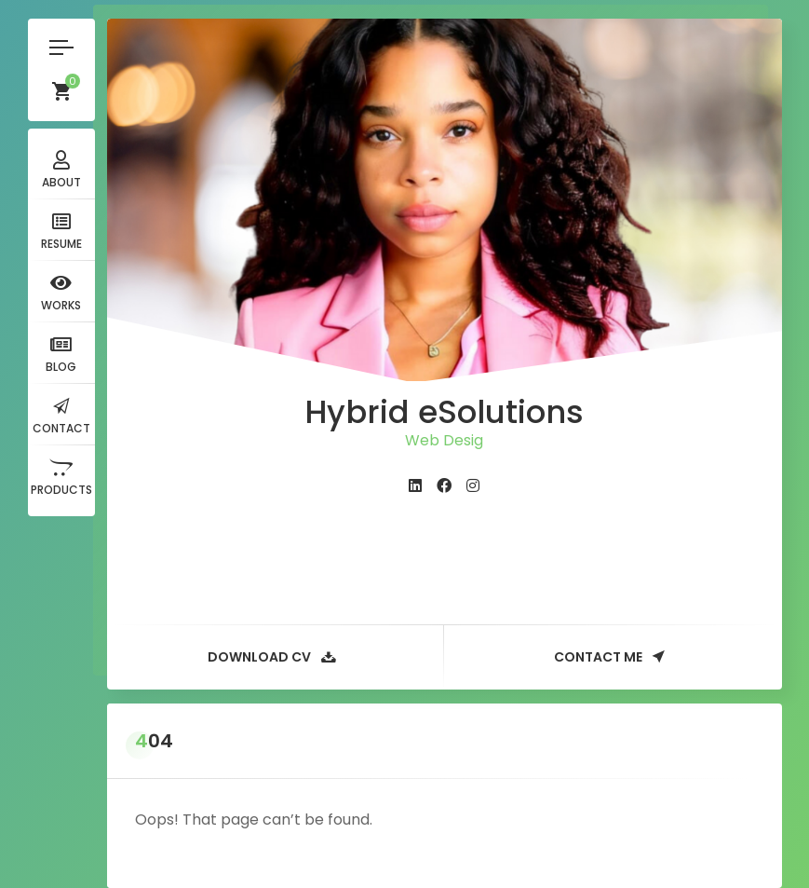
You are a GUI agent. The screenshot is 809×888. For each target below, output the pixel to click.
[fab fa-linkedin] (415, 486)
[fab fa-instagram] (472, 486)
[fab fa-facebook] (444, 486)
